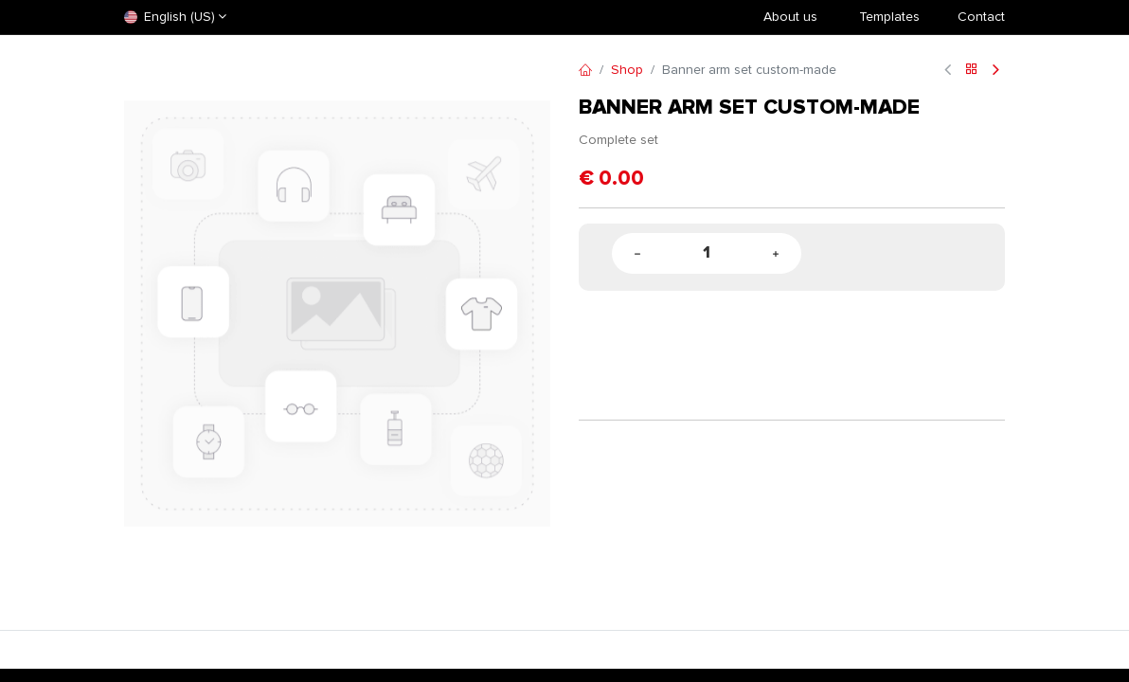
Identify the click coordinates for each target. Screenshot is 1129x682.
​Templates (889, 17)
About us (790, 17)
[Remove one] (637, 253)
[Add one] (775, 253)
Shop (627, 70)
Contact (981, 17)
